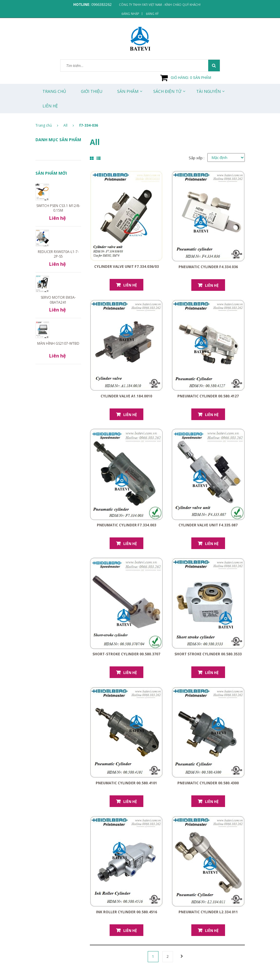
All (65, 125)
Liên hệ (130, 285)
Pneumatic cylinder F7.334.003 (126, 525)
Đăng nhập (130, 13)
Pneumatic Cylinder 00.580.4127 (208, 396)
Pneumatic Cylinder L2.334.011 (208, 911)
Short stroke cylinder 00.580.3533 (208, 654)
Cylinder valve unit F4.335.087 (208, 525)
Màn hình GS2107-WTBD (58, 343)
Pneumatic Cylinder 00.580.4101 (126, 783)
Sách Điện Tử (167, 91)
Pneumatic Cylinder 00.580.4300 (208, 783)
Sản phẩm (127, 91)
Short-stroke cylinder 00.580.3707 (126, 654)
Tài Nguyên (208, 91)
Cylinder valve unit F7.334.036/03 (126, 266)
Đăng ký (152, 13)
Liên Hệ (50, 106)
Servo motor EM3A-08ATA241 (58, 300)
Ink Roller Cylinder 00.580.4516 (126, 911)
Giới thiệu (91, 91)
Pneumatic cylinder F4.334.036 (208, 266)
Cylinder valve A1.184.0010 (126, 396)
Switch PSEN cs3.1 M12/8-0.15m (58, 208)
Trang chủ (54, 91)
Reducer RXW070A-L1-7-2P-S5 (58, 254)
